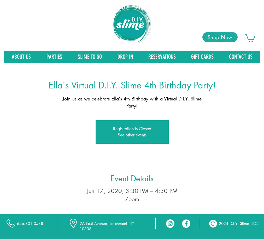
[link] (250, 37)
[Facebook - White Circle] (186, 223)
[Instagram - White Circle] (170, 223)
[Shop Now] (220, 37)
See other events (132, 135)
